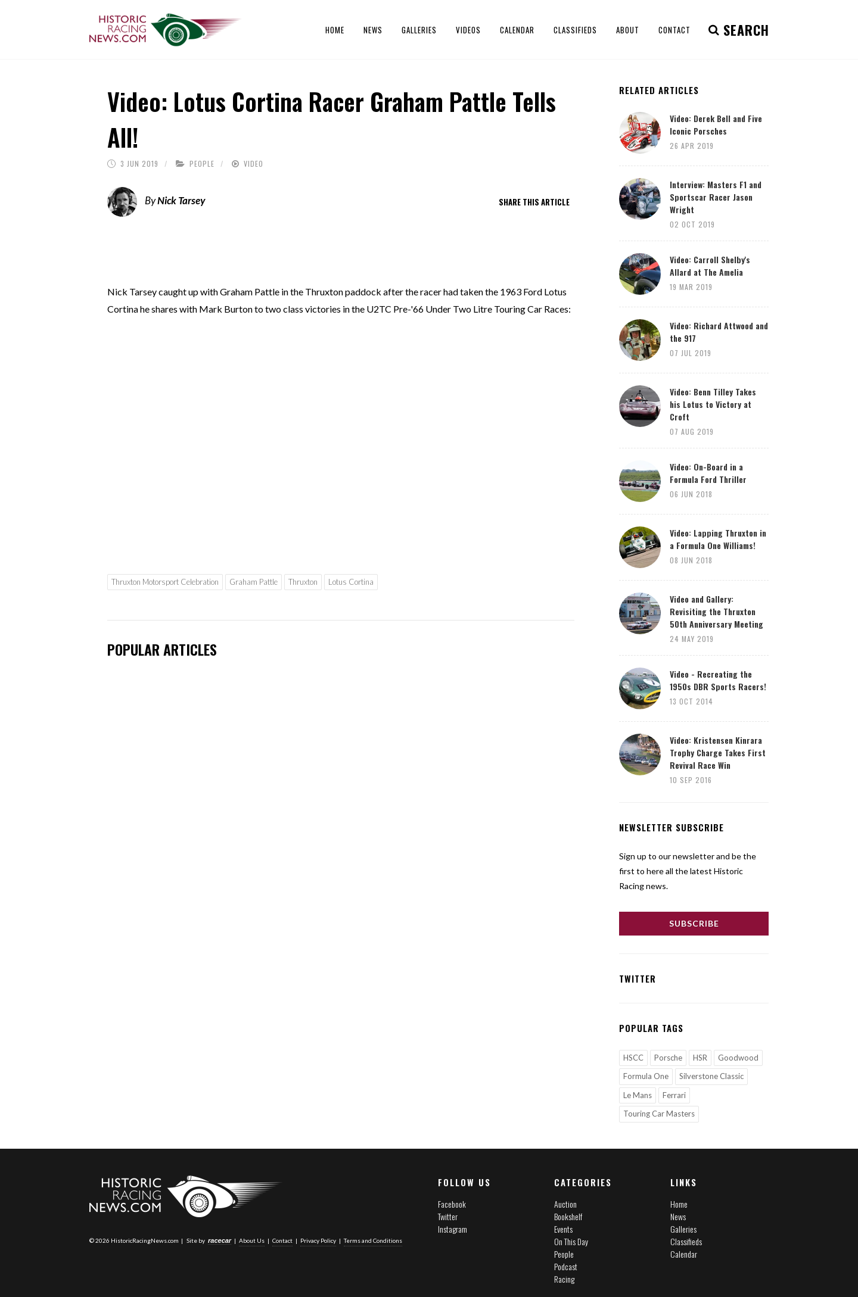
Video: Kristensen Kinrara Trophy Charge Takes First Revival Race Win (718, 752)
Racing (564, 1279)
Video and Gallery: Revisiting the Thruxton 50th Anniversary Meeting (716, 611)
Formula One (646, 1076)
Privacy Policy (318, 1240)
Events (563, 1229)
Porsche (668, 1057)
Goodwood (738, 1057)
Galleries (683, 1229)
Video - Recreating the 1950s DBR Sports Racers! (718, 680)
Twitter (448, 1216)
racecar (219, 1240)
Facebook (452, 1204)
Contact (282, 1240)
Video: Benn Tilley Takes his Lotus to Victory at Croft (713, 404)
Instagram (452, 1229)
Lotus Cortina (351, 582)
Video (253, 163)
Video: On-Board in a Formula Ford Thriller (708, 472)
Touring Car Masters (659, 1113)
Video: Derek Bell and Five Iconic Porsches (716, 124)
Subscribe (694, 923)
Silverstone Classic (711, 1076)
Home (679, 1204)
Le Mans (637, 1095)
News (678, 1216)
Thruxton (303, 582)
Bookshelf (568, 1216)
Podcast (565, 1266)
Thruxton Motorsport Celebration (165, 582)
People (201, 163)
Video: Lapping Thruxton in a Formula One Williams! (718, 538)
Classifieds (686, 1241)
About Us (252, 1240)
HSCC (633, 1057)
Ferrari (674, 1095)
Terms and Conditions (373, 1240)
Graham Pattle (253, 582)
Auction (565, 1204)
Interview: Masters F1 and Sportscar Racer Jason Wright (715, 197)
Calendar (683, 1254)
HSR (700, 1057)
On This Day (571, 1241)
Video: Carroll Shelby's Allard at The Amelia (710, 265)
